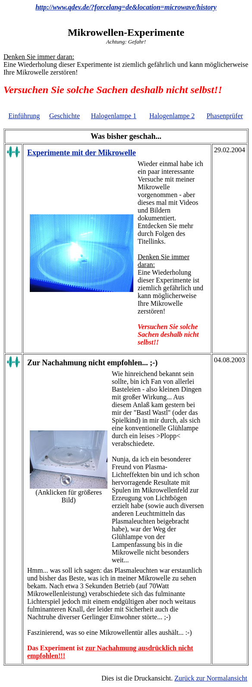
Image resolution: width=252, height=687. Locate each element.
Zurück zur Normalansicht (210, 678)
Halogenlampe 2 (172, 115)
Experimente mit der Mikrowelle (81, 152)
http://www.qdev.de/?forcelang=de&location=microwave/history (126, 7)
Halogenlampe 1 (113, 115)
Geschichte (64, 115)
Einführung (24, 115)
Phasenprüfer (225, 115)
